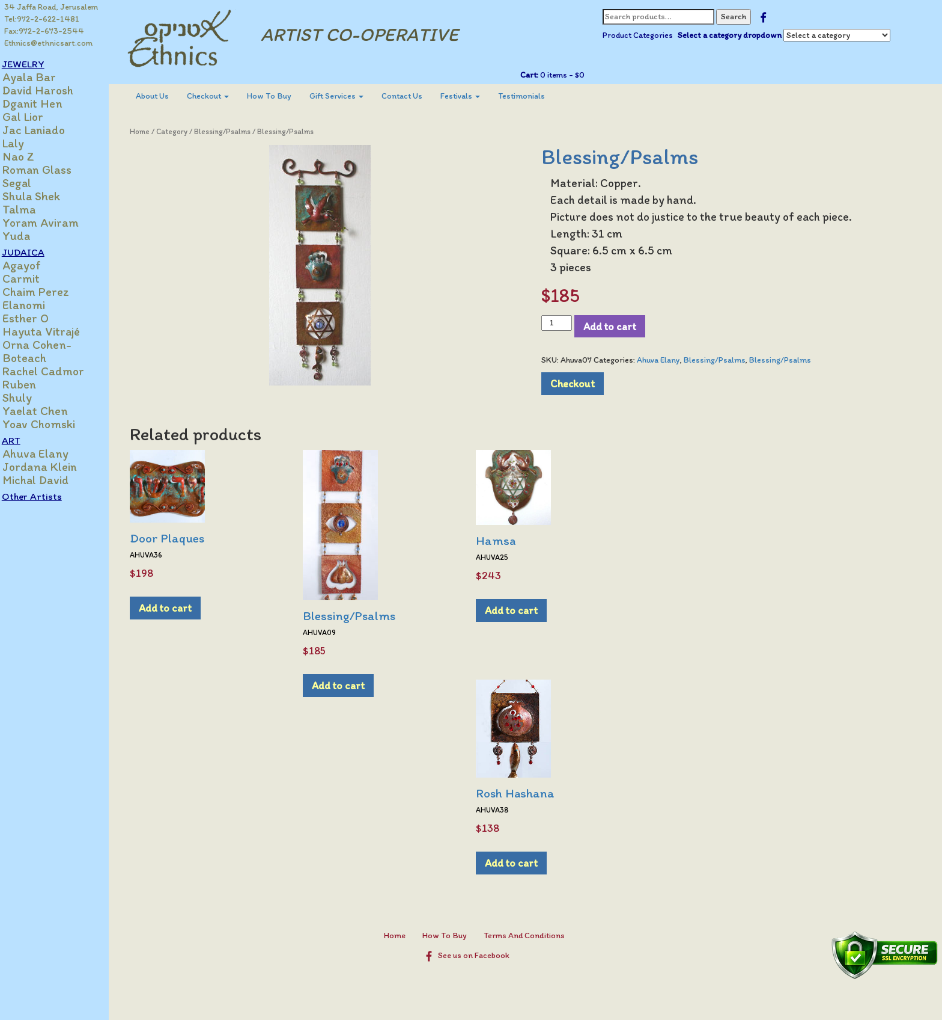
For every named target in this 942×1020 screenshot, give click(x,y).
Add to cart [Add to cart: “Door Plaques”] (176, 607)
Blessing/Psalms (233, 131)
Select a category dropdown (734, 35)
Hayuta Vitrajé (54, 331)
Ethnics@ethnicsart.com (49, 43)
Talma (31, 209)
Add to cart (615, 326)
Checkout (219, 96)
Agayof (34, 265)
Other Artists (44, 496)
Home (151, 131)
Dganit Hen (45, 103)
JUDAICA (35, 252)
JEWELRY (35, 64)
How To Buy (280, 96)
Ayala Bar (41, 77)
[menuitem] (163, 96)
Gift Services (348, 96)
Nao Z (31, 156)
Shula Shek (44, 196)
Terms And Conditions (529, 935)
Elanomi (36, 305)
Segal (29, 182)
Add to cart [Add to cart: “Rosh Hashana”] (522, 862)
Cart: (534, 75)
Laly (26, 143)
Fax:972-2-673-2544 (45, 31)
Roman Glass (49, 169)
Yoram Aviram (53, 222)
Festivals (471, 96)
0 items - (566, 75)
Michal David (48, 480)
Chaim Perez (48, 291)
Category (183, 131)
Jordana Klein (52, 466)
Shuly (29, 397)
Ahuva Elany (48, 453)
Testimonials (532, 96)
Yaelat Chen (48, 410)
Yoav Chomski (51, 424)
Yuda (29, 235)
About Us (163, 96)
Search (738, 16)
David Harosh (50, 90)
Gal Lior (35, 116)
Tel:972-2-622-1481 (42, 19)
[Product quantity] (562, 323)
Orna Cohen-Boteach (49, 351)
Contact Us (413, 96)
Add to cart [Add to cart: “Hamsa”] (522, 610)
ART (23, 440)
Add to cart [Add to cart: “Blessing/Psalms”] (349, 685)
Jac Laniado (46, 130)
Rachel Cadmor (56, 371)
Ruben (32, 384)
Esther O (38, 318)
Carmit (33, 278)
